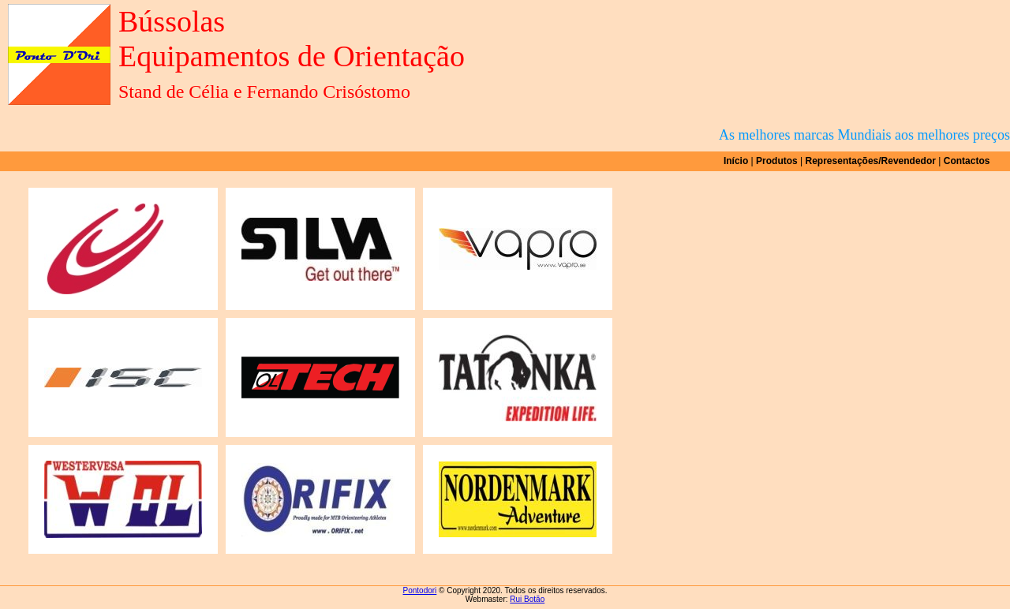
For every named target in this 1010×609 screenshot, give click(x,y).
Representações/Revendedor (871, 160)
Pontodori (420, 590)
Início (736, 160)
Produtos (777, 160)
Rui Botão (527, 599)
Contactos (967, 160)
